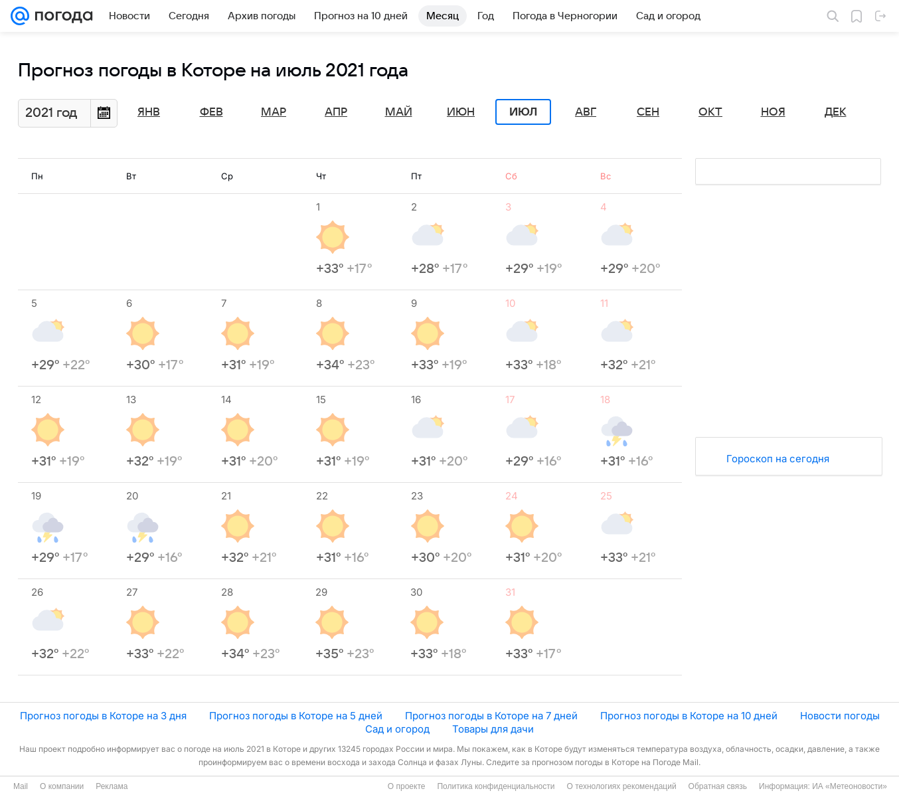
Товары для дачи (493, 729)
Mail (20, 786)
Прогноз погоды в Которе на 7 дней (491, 715)
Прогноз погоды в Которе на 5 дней (295, 715)
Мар (273, 112)
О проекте (407, 786)
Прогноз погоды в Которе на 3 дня (103, 715)
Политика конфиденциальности (495, 786)
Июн (461, 112)
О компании (62, 786)
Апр (336, 112)
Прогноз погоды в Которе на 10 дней (688, 715)
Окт (710, 112)
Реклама (111, 786)
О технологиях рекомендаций (621, 786)
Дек (836, 112)
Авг (585, 112)
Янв (148, 112)
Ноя (773, 112)
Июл (523, 112)
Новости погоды (840, 715)
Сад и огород (397, 729)
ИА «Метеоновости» (849, 786)
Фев (211, 112)
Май (398, 112)
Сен (648, 112)
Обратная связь (718, 786)
